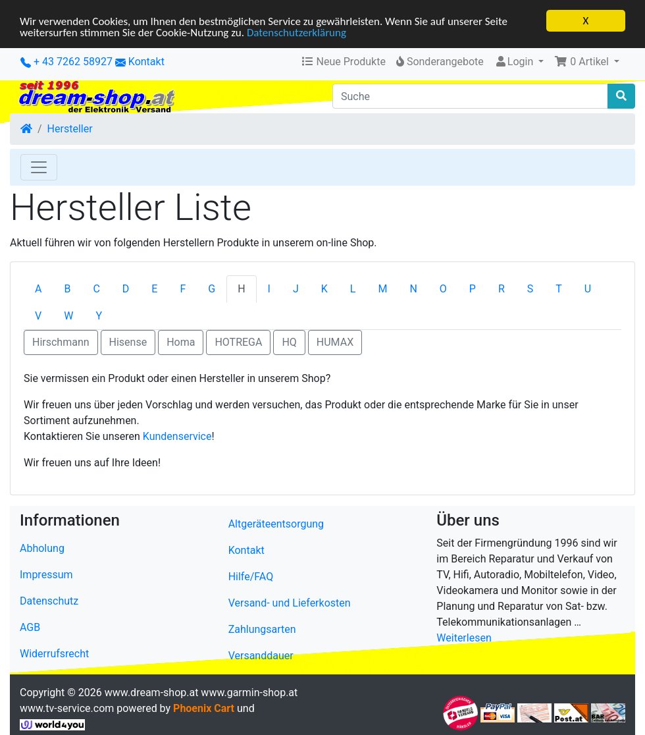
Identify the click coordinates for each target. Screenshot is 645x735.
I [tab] (269, 289)
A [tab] (38, 289)
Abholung (42, 548)
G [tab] (211, 289)
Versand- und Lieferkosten (289, 603)
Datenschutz (49, 601)
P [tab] (472, 289)
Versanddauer (261, 655)
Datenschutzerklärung (296, 32)
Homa (181, 342)
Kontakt (146, 61)
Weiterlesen (463, 638)
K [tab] (324, 289)
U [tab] (587, 289)
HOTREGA (238, 342)
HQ (289, 342)
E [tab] (154, 289)
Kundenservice (177, 436)
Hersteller (70, 128)
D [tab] (126, 289)
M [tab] (382, 289)
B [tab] (67, 289)
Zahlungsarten (262, 629)
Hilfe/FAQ (251, 576)
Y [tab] (98, 316)
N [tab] (413, 289)
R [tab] (501, 289)
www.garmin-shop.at (249, 692)
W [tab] (68, 316)
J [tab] (296, 289)
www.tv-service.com (67, 708)
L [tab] (353, 289)
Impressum (46, 574)
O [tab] (443, 289)
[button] (587, 62)
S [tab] (530, 289)
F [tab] (183, 289)
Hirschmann (61, 342)
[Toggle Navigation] (38, 167)
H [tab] (241, 289)
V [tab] (38, 316)
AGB (30, 627)
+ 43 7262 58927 (66, 61)
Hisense (128, 342)
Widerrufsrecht (54, 653)
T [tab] (558, 289)
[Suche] (470, 96)
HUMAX (335, 342)
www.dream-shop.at (152, 692)
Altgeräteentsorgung (276, 524)
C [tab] (96, 289)
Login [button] (515, 61)
